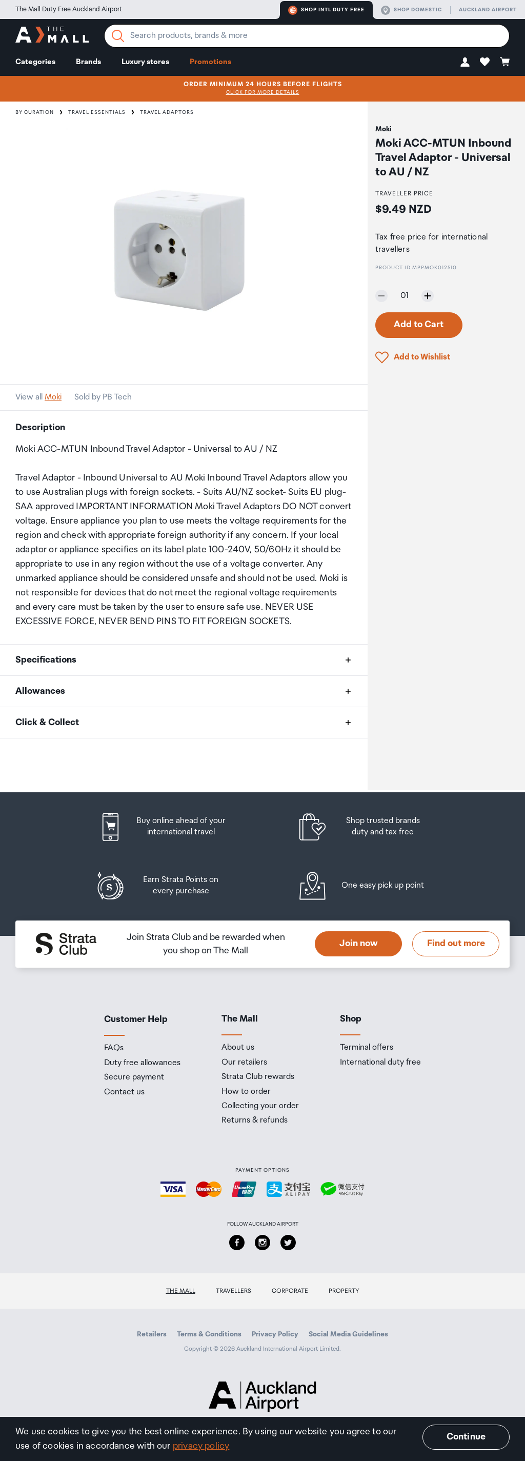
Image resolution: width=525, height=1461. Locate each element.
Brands (88, 61)
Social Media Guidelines (348, 1334)
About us (237, 1047)
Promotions (210, 61)
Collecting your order (260, 1106)
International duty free (380, 1062)
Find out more (456, 943)
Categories (35, 61)
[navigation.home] (52, 36)
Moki (53, 397)
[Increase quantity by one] (427, 296)
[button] (465, 62)
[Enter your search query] (307, 36)
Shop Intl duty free (326, 10)
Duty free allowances (142, 1063)
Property (344, 1291)
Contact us (124, 1092)
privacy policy (201, 1446)
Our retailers (244, 1062)
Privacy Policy (275, 1334)
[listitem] (171, 826)
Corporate (290, 1291)
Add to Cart (418, 324)
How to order (246, 1091)
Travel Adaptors (167, 112)
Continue (466, 1437)
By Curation (34, 112)
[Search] (118, 36)
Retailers (152, 1334)
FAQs (114, 1048)
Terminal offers (366, 1047)
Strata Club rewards (257, 1077)
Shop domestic (411, 10)
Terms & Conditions (209, 1334)
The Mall (180, 1291)
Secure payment (134, 1077)
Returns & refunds (254, 1120)
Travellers (233, 1291)
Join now (358, 943)
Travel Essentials (97, 112)
